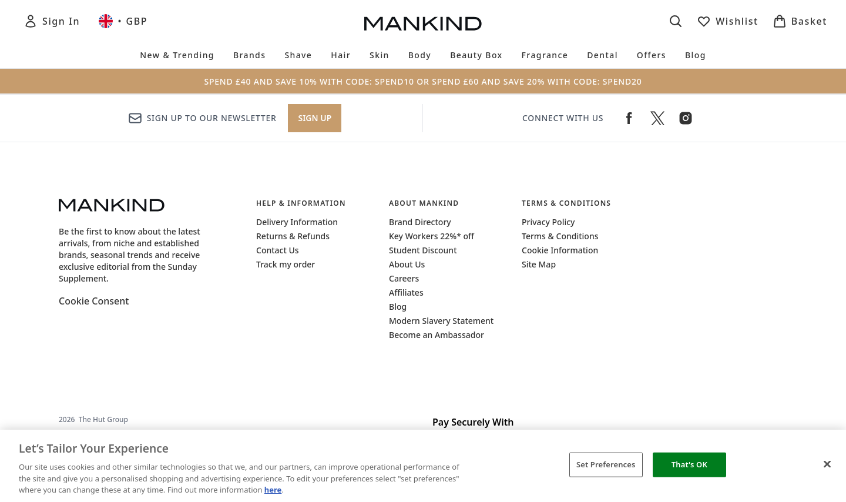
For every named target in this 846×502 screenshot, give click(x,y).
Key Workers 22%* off (431, 236)
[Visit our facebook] (629, 118)
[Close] (827, 464)
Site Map (539, 264)
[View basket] (800, 21)
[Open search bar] (676, 21)
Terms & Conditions (560, 236)
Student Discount (423, 250)
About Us (407, 264)
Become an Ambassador (436, 334)
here (273, 489)
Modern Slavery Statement (441, 320)
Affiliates (406, 292)
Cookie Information (560, 250)
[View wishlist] (727, 21)
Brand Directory (420, 221)
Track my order (285, 264)
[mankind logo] (423, 23)
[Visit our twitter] (657, 118)
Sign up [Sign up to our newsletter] (314, 117)
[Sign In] (52, 21)
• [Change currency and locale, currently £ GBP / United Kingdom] (123, 21)
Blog (398, 306)
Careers (404, 278)
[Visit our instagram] (686, 118)
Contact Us (277, 250)
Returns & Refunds (293, 236)
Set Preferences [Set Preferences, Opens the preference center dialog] (606, 464)
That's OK (689, 464)
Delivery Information (297, 221)
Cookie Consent (94, 300)
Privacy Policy (548, 221)
